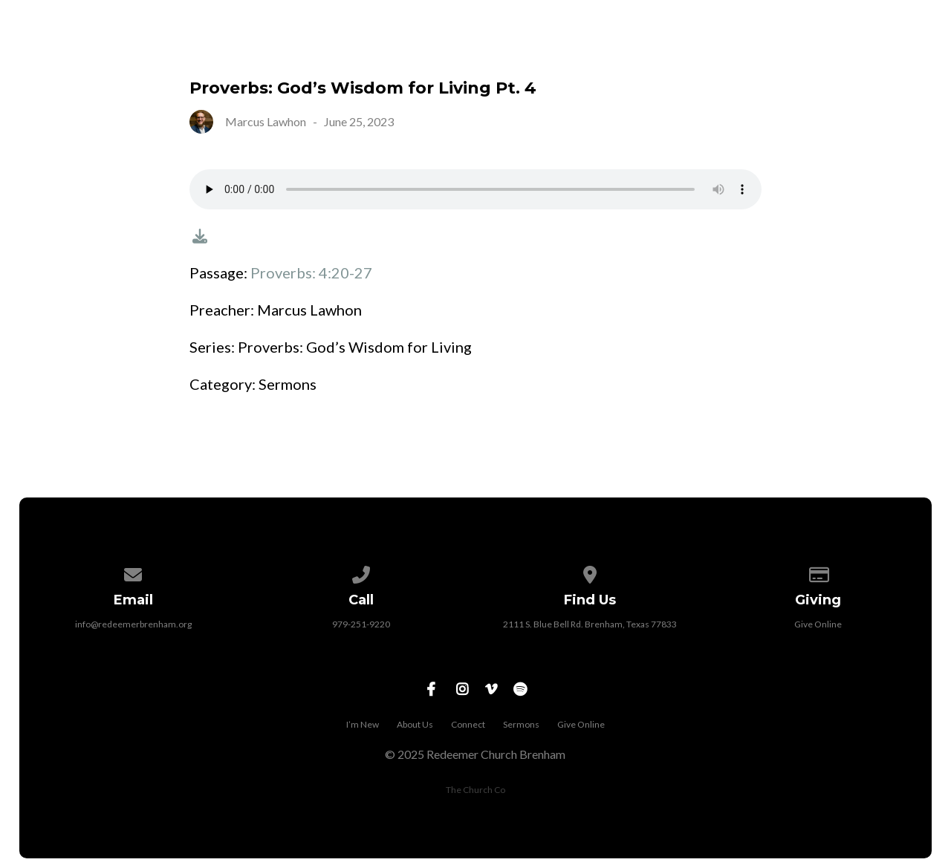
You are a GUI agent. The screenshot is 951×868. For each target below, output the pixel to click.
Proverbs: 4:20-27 (311, 272)
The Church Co (475, 789)
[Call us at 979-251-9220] (361, 572)
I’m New (468, 49)
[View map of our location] (590, 572)
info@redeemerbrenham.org (133, 624)
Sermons (769, 49)
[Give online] (818, 572)
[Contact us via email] (133, 572)
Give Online (878, 49)
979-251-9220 (361, 624)
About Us (565, 49)
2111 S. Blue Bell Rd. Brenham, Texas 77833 (590, 624)
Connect (668, 49)
